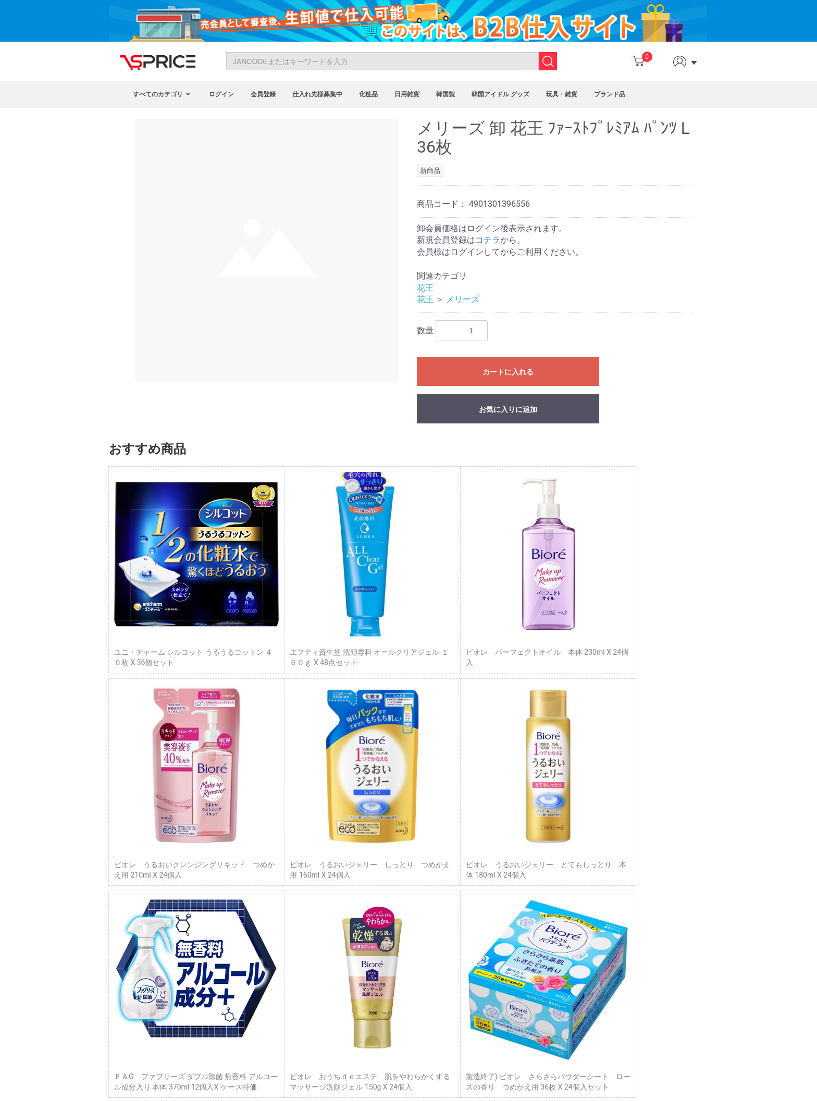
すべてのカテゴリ (162, 94)
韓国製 (445, 94)
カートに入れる (508, 372)
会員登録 (263, 94)
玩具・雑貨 (561, 94)
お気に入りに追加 (508, 409)
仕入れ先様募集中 (317, 94)
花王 (425, 288)
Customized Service (351, 925)
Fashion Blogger (345, 914)
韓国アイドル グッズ (500, 94)
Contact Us (148, 879)
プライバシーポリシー (545, 897)
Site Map (144, 925)
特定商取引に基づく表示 (549, 886)
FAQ (136, 902)
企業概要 (523, 921)
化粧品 (368, 94)
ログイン (221, 94)
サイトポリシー (534, 909)
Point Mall (335, 902)
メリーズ (462, 299)
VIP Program (339, 937)
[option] (266, 250)
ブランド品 (609, 94)
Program (333, 879)
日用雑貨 (406, 94)
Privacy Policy (152, 914)
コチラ (487, 240)
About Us (144, 890)
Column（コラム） (539, 874)
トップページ (530, 862)
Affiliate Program (346, 890)
